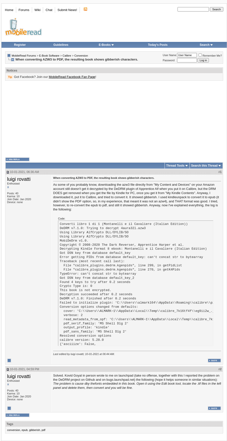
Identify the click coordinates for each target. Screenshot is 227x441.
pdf (43, 430)
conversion (13, 430)
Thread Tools (175, 165)
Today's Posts (157, 45)
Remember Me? (210, 55)
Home (9, 10)
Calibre (66, 55)
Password (169, 60)
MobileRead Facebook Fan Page (72, 77)
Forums (24, 10)
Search (206, 45)
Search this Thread (204, 165)
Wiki (38, 10)
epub (24, 430)
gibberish (34, 430)
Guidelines (60, 45)
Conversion (81, 55)
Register (20, 45)
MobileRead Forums (24, 55)
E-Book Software (49, 55)
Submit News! (67, 10)
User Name (170, 55)
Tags (10, 424)
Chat (49, 10)
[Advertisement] (78, 119)
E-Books (106, 45)
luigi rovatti (19, 179)
